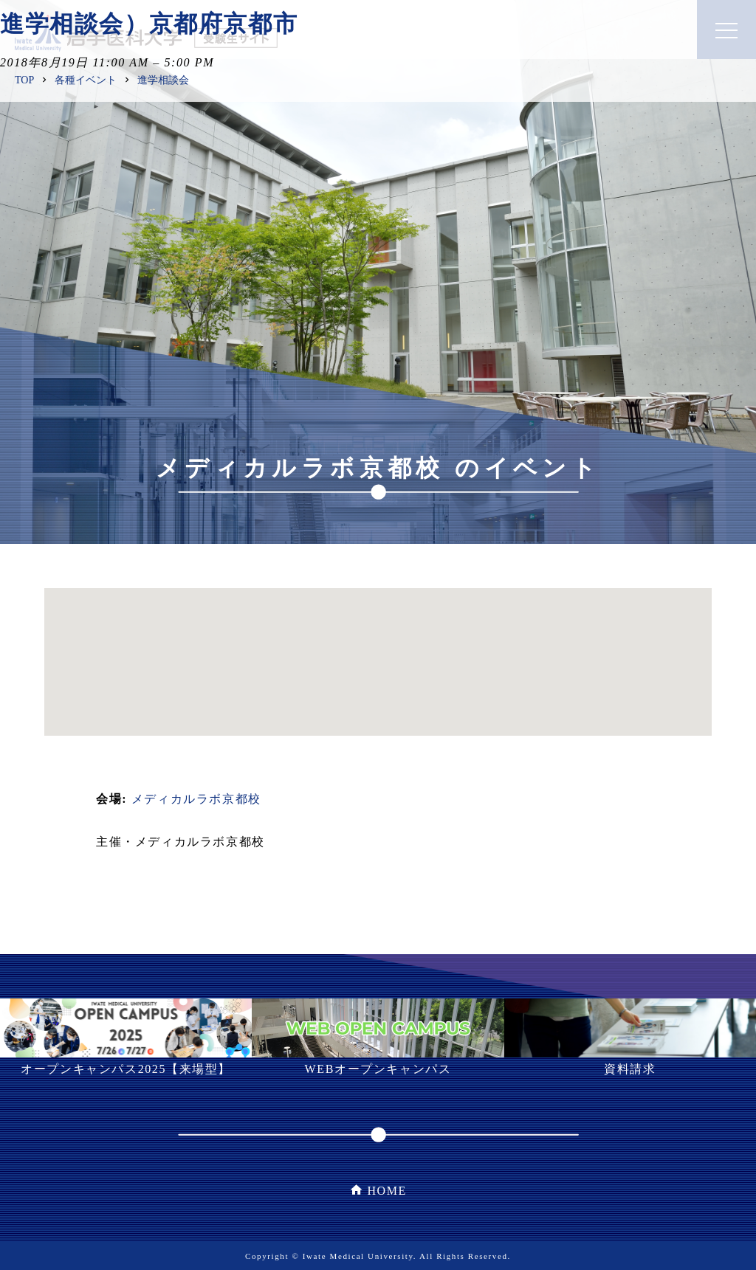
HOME (387, 1190)
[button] (378, 648)
